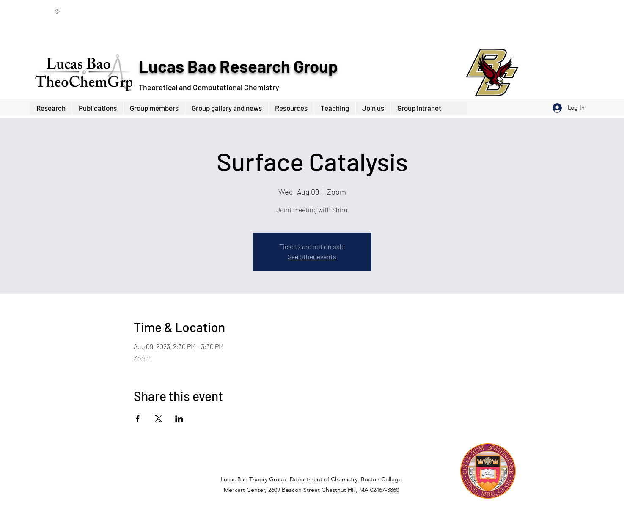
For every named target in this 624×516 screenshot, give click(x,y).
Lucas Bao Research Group (238, 66)
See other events (312, 257)
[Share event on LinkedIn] (179, 418)
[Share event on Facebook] (138, 418)
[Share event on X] (158, 418)
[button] (154, 108)
